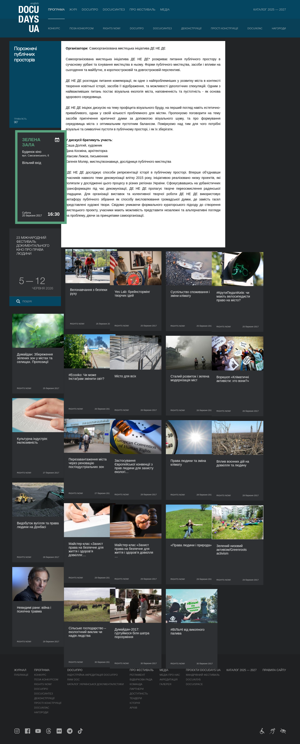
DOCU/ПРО (90, 9)
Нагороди (279, 28)
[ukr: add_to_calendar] (276, 51)
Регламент (137, 674)
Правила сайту (274, 670)
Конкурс (54, 28)
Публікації (21, 674)
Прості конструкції (224, 28)
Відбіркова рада (141, 679)
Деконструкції (191, 28)
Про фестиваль (143, 9)
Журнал (20, 670)
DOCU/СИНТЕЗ (114, 9)
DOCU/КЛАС (255, 28)
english (34, 3)
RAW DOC (73, 679)
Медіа (165, 9)
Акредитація (169, 679)
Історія (135, 703)
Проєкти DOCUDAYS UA (203, 670)
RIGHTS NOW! (111, 28)
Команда (136, 684)
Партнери (136, 688)
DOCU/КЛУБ (193, 679)
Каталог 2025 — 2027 (269, 9)
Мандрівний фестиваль (202, 674)
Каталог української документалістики (95, 684)
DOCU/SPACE (194, 684)
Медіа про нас (170, 674)
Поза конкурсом (82, 28)
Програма (56, 9)
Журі (73, 9)
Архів (133, 707)
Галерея (165, 684)
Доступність (139, 693)
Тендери (136, 698)
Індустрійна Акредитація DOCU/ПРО (92, 674)
